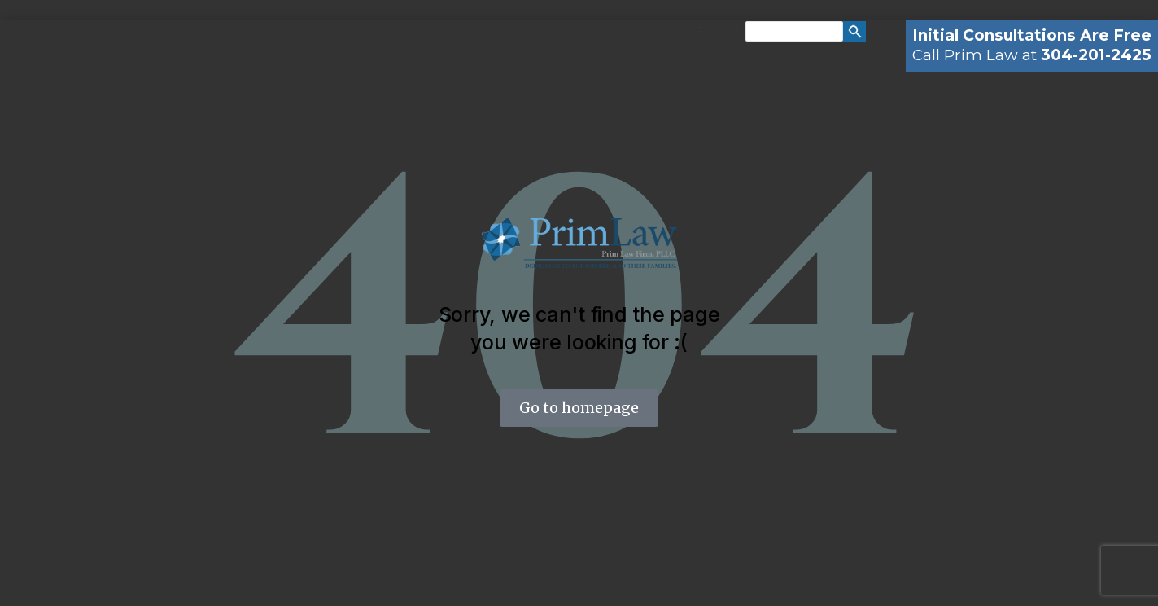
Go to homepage (579, 407)
